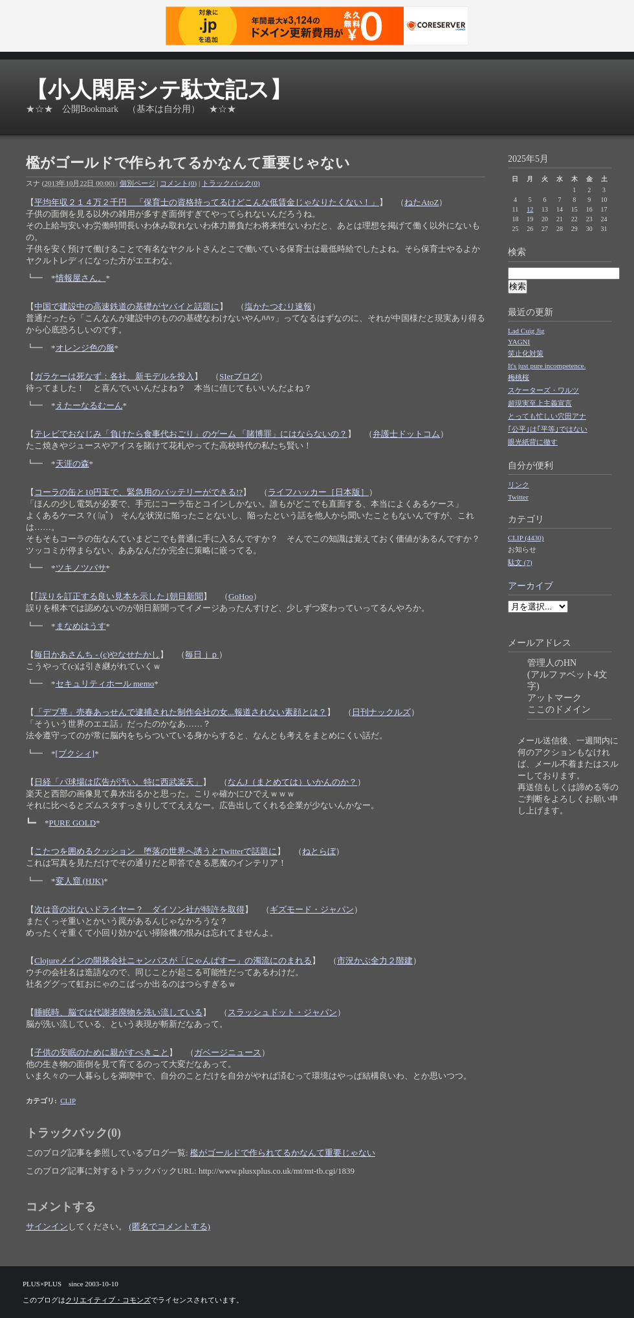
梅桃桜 (518, 377)
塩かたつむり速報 (278, 306)
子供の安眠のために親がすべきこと (101, 1052)
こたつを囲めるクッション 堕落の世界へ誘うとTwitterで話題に (155, 851)
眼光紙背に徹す (533, 442)
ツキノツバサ (81, 568)
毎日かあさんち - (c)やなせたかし (97, 654)
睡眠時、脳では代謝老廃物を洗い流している (118, 1012)
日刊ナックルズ (381, 712)
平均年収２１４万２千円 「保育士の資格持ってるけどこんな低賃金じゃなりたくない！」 (206, 202)
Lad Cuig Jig (526, 331)
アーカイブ (530, 586)
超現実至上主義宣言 (540, 403)
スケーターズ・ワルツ (543, 390)
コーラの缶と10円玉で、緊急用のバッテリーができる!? (138, 492)
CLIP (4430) (526, 538)
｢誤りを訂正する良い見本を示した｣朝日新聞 (118, 596)
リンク (518, 485)
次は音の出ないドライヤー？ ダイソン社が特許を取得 (139, 909)
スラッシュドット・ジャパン (282, 1012)
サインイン (47, 1226)
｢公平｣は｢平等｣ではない (547, 429)
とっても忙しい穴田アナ (547, 416)
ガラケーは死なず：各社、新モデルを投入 (114, 376)
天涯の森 (72, 463)
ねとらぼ (319, 851)
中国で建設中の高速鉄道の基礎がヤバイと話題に (126, 306)
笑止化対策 (525, 353)
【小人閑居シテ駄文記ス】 (159, 90)
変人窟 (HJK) (80, 881)
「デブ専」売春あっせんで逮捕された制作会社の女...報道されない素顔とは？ (180, 712)
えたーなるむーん (89, 405)
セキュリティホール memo (105, 683)
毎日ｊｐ (202, 654)
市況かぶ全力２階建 (375, 960)
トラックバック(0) (231, 183)
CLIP (68, 1100)
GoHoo (240, 596)
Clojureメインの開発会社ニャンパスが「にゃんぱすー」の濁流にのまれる (173, 960)
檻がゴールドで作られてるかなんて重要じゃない (282, 1153)
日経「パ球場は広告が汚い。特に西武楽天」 (118, 782)
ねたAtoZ (421, 202)
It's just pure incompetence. (547, 365)
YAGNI (519, 342)
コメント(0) (178, 183)
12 (530, 209)
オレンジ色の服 (85, 348)
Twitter (518, 497)
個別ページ (137, 183)
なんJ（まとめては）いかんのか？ (292, 782)
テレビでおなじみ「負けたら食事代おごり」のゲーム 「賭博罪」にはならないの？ (190, 434)
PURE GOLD (72, 823)
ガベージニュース (227, 1052)
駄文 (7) (520, 562)
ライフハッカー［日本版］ (318, 492)
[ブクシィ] (75, 753)
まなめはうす (81, 626)
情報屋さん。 (81, 278)
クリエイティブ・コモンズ (108, 1300)
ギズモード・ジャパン (312, 909)
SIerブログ (239, 376)
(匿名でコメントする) (169, 1226)
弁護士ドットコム (406, 434)
